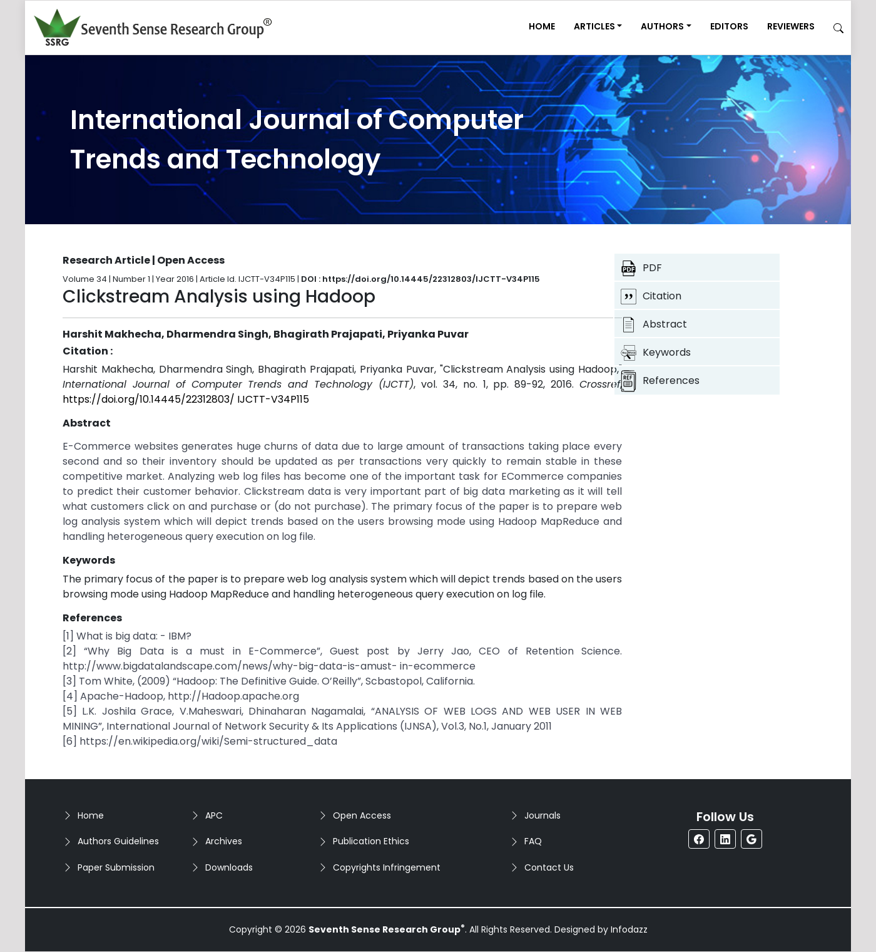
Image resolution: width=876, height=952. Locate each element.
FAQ (533, 841)
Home (542, 26)
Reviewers (791, 26)
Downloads (229, 867)
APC (214, 815)
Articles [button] (594, 26)
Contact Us (549, 867)
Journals (542, 815)
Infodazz (629, 929)
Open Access (362, 815)
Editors (729, 26)
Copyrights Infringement (387, 867)
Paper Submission (116, 867)
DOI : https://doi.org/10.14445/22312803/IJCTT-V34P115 (420, 279)
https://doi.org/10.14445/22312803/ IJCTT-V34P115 (186, 399)
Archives (223, 841)
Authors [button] (662, 26)
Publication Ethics (371, 841)
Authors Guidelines (118, 841)
